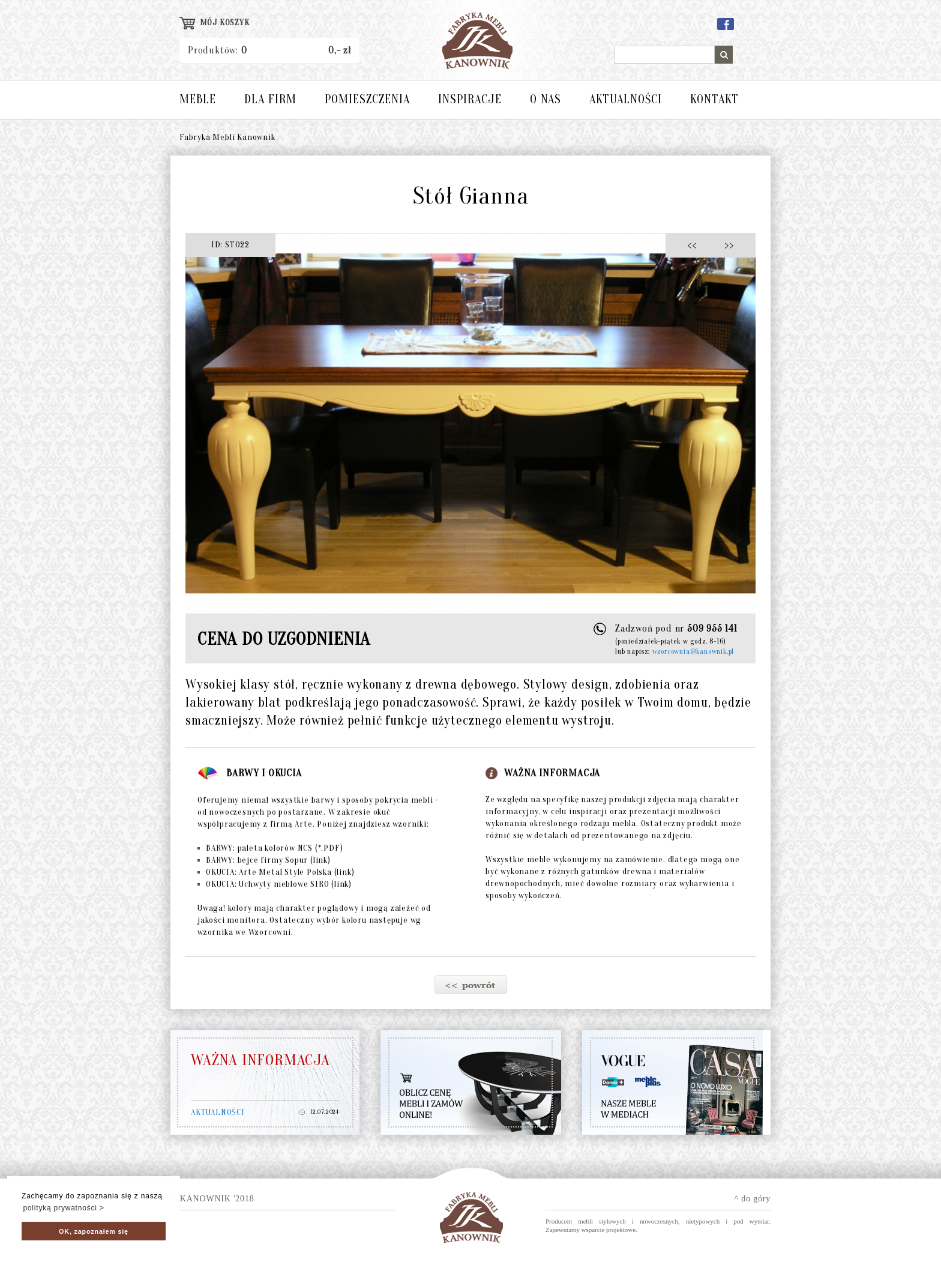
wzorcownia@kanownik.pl (693, 651)
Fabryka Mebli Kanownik (227, 137)
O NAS (545, 99)
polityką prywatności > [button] (63, 1208)
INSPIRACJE (470, 99)
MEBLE (197, 99)
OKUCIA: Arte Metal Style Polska (275, 872)
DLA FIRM (270, 99)
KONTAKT (714, 99)
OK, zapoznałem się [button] (93, 1231)
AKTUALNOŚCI (625, 99)
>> (725, 245)
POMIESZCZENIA (367, 99)
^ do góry (753, 1198)
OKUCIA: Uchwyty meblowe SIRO (274, 884)
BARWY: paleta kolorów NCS (270, 848)
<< (695, 245)
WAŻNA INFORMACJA (260, 1060)
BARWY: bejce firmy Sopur (264, 860)
